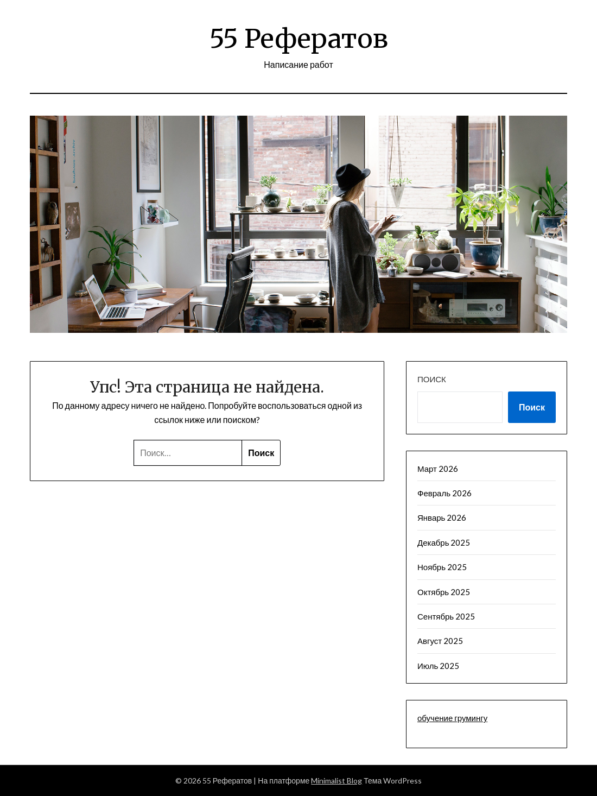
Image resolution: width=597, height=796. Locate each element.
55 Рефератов (298, 38)
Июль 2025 (438, 666)
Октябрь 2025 (443, 592)
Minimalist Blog (336, 780)
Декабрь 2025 (443, 542)
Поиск (431, 379)
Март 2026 (437, 468)
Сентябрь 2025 (446, 616)
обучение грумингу (452, 718)
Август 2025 (440, 641)
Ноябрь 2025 (442, 567)
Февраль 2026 (444, 493)
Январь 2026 (441, 517)
